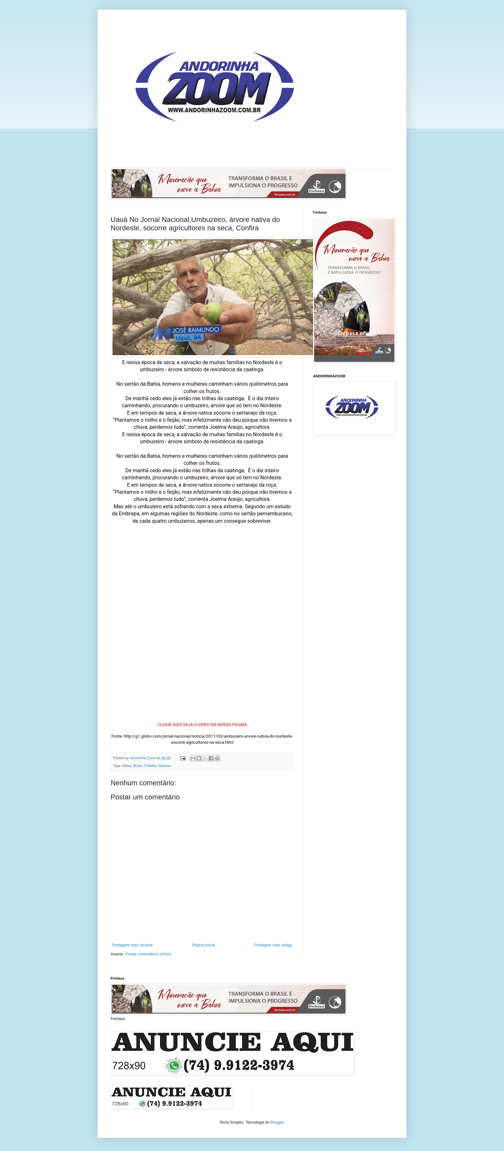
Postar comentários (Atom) (149, 954)
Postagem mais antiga (273, 945)
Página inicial (203, 945)
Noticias (164, 766)
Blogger (277, 1122)
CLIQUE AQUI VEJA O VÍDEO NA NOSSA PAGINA (202, 724)
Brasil (137, 766)
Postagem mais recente (132, 945)
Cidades (150, 766)
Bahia (126, 766)
